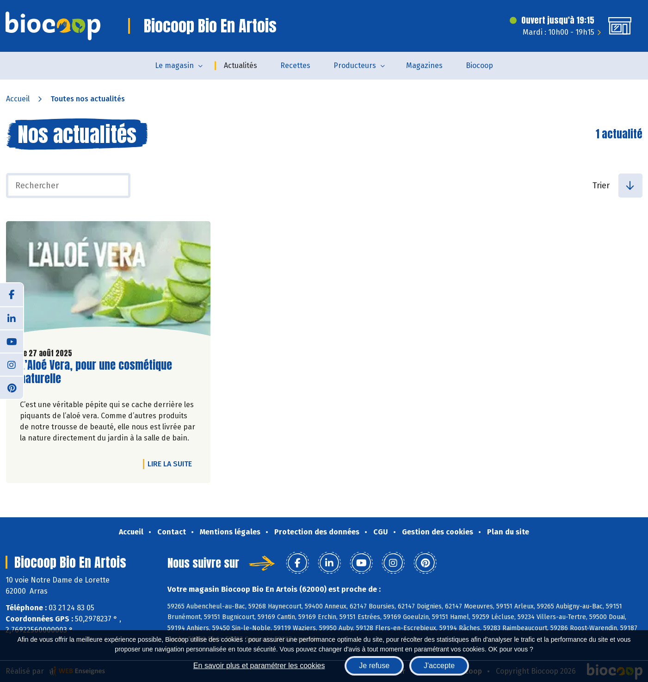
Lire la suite (172, 463)
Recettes (295, 65)
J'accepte (439, 666)
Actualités (240, 65)
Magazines (424, 65)
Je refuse (374, 666)
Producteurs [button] (354, 65)
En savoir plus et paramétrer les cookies (259, 666)
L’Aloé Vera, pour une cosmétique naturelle (96, 372)
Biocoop (479, 65)
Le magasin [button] (174, 65)
